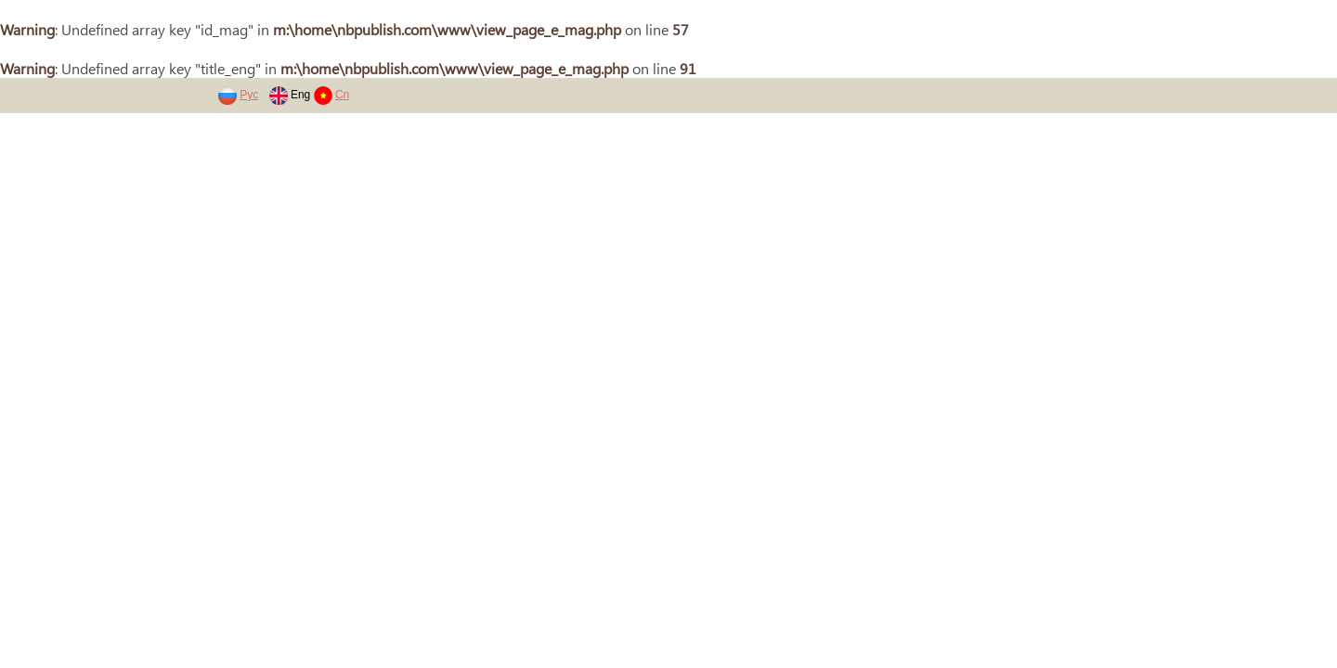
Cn (342, 94)
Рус (249, 94)
